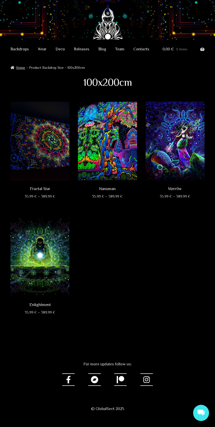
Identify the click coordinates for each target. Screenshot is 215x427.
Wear (42, 49)
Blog (102, 49)
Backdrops (19, 49)
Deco (60, 49)
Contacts (141, 49)
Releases (81, 49)
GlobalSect (107, 21)
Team (119, 49)
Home (20, 68)
